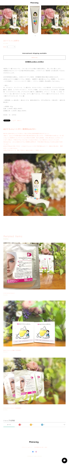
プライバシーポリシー (27, 447)
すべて (9, 424)
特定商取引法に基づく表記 (40, 447)
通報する (19, 120)
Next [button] (66, 20)
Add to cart (34, 57)
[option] (34, 19)
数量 (4, 47)
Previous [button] (3, 20)
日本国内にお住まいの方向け (34, 62)
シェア (13, 120)
